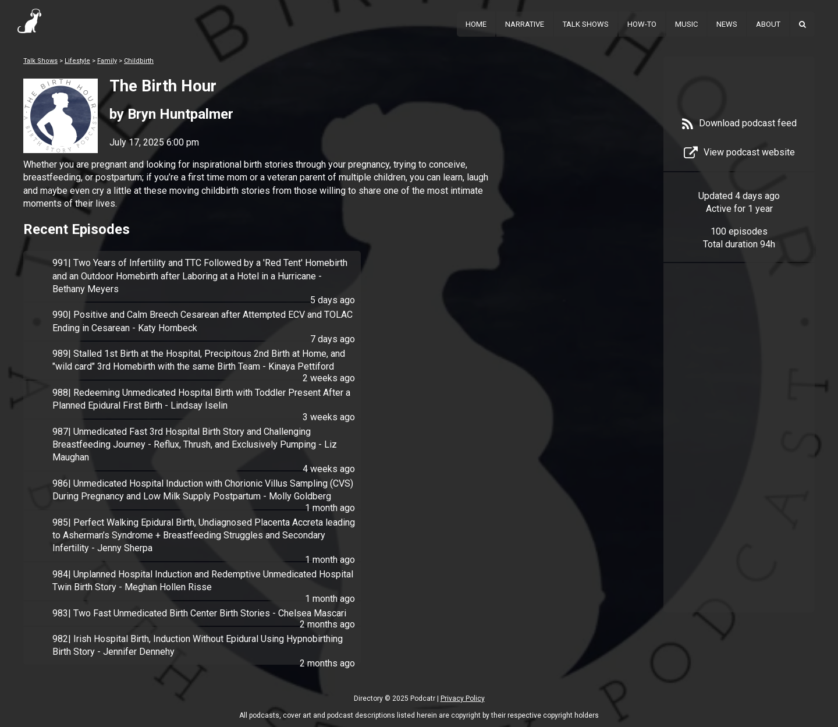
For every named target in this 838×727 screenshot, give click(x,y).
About (768, 24)
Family (107, 61)
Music (686, 24)
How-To (641, 24)
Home (476, 24)
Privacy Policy (463, 698)
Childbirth (139, 61)
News (726, 24)
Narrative (524, 24)
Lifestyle (77, 61)
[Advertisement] (739, 455)
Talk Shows (586, 24)
